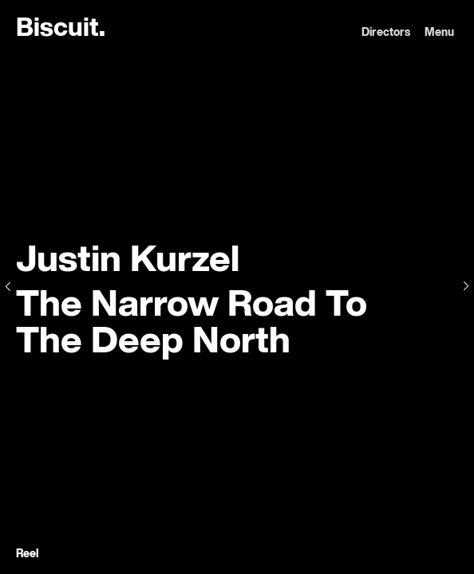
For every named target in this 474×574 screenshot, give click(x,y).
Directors (385, 32)
